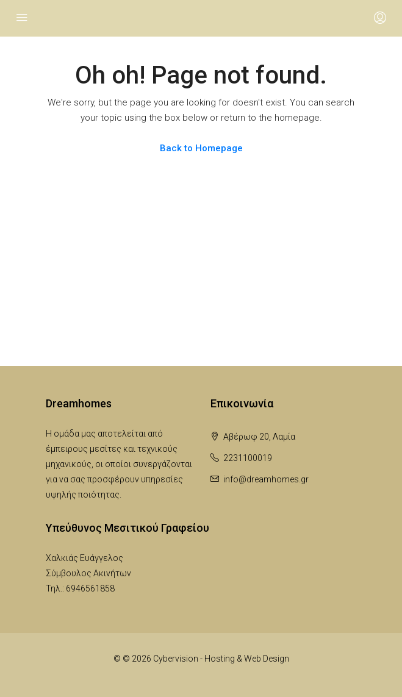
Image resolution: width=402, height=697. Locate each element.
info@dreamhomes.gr (266, 479)
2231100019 (247, 458)
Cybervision (175, 658)
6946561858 (90, 588)
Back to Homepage (201, 148)
